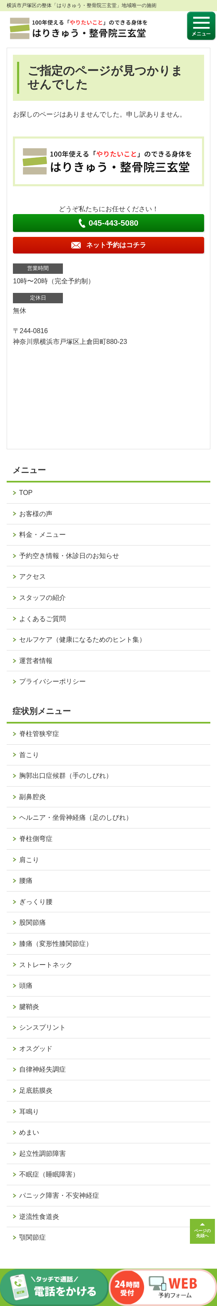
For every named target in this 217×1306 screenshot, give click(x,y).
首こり (29, 754)
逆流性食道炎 (39, 1216)
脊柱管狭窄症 (39, 733)
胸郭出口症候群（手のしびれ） (65, 775)
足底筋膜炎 (35, 1090)
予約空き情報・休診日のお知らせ (69, 555)
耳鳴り (29, 1111)
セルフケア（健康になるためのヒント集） (82, 639)
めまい (29, 1132)
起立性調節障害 (42, 1153)
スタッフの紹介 (42, 597)
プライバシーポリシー (52, 681)
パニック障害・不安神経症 (59, 1195)
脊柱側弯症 (35, 838)
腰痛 (25, 880)
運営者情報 (35, 660)
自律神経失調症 (42, 1069)
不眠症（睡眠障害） (49, 1174)
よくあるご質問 (42, 618)
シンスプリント (42, 1027)
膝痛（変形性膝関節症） (55, 943)
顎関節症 (32, 1237)
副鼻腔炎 (32, 796)
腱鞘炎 (29, 1006)
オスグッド (35, 1048)
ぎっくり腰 (35, 901)
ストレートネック (45, 964)
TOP (26, 492)
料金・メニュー (42, 534)
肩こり (29, 859)
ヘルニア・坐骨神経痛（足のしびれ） (75, 817)
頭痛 (25, 985)
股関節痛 (32, 922)
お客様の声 (35, 513)
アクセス (32, 576)
